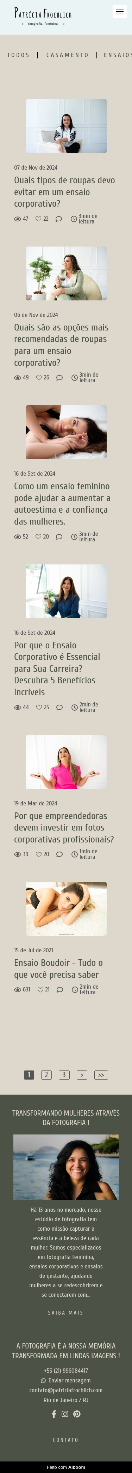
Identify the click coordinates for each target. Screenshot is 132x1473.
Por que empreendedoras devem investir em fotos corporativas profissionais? (65, 827)
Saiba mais (66, 1313)
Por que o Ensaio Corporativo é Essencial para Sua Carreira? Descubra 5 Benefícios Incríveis (57, 669)
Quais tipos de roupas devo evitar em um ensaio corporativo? (64, 192)
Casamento (67, 55)
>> (101, 1074)
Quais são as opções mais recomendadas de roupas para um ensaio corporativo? (61, 345)
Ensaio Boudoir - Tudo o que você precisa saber (58, 968)
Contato (66, 1440)
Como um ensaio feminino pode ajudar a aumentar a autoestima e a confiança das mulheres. (62, 504)
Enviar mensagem (70, 1381)
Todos (18, 55)
